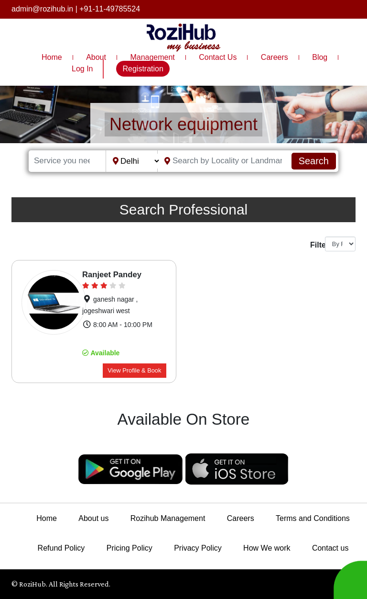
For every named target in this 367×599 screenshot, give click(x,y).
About (96, 57)
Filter (314, 245)
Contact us (330, 548)
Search (314, 161)
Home (52, 57)
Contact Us (218, 57)
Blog (319, 57)
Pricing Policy (129, 548)
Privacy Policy (198, 548)
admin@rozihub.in (42, 9)
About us (93, 518)
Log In (82, 69)
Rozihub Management (167, 518)
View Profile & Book (134, 370)
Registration (142, 69)
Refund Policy (61, 548)
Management (152, 57)
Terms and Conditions (313, 518)
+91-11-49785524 (109, 9)
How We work (266, 548)
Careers (274, 57)
